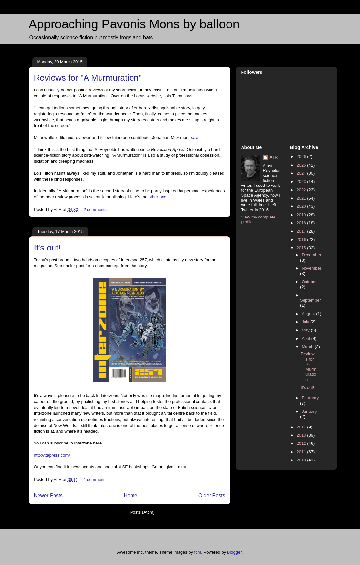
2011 (302, 451)
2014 (302, 427)
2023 (302, 181)
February (310, 397)
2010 (302, 460)
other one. (158, 196)
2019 (302, 214)
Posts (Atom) (142, 512)
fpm (197, 552)
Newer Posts (48, 495)
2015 (302, 247)
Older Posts (211, 495)
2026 (302, 156)
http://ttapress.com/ (52, 455)
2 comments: (96, 209)
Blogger (234, 552)
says (187, 95)
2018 (302, 222)
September (310, 300)
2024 (302, 173)
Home (130, 495)
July (306, 321)
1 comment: (95, 479)
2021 (302, 198)
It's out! (47, 247)
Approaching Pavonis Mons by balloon (134, 24)
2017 (302, 231)
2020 (302, 206)
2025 (302, 165)
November (311, 268)
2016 (302, 239)
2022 (302, 189)
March (308, 346)
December (311, 254)
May (306, 330)
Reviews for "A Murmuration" (88, 78)
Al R (273, 157)
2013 (302, 435)
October (309, 281)
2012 (302, 443)
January (309, 411)
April (306, 338)
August (309, 313)
